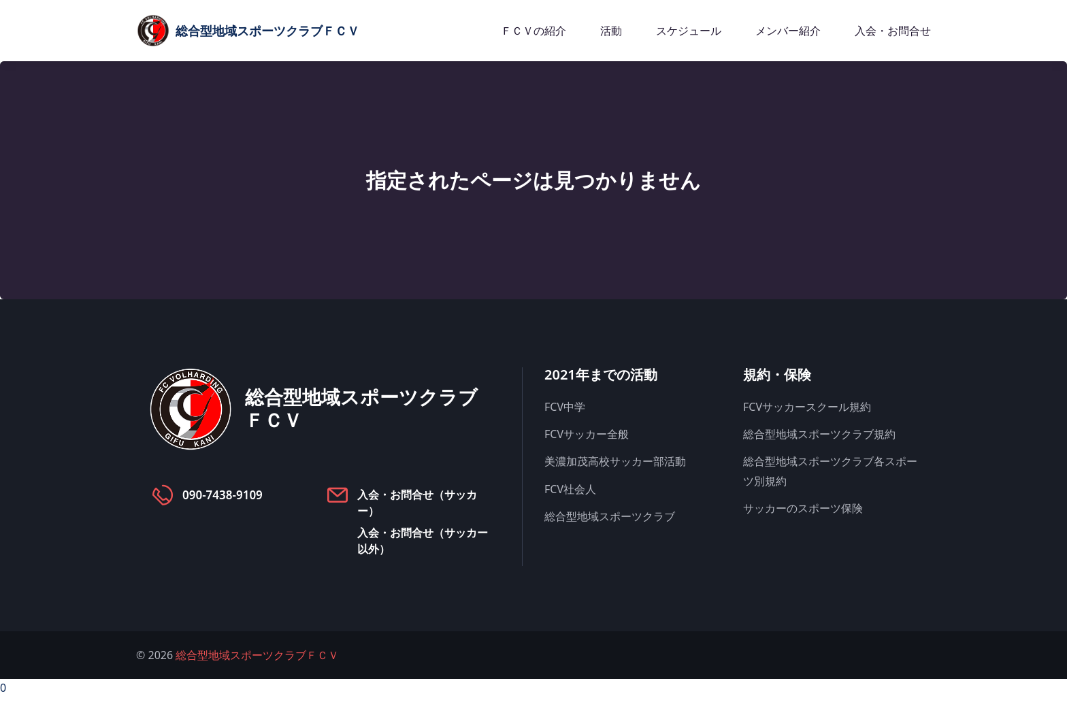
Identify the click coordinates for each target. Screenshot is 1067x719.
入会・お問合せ (893, 30)
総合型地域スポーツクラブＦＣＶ (257, 655)
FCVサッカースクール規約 (807, 406)
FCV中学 (564, 406)
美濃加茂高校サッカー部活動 (615, 461)
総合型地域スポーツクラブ (609, 516)
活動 (611, 30)
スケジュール (688, 30)
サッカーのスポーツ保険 (803, 508)
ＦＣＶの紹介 (533, 30)
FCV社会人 (570, 489)
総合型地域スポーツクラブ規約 (819, 434)
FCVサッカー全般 (586, 434)
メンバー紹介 (788, 30)
